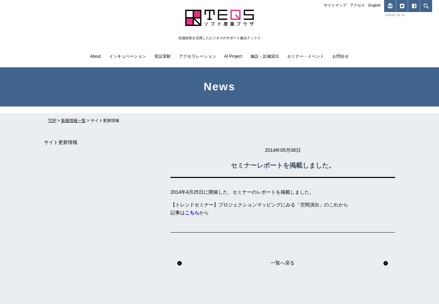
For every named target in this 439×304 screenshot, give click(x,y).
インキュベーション (127, 56)
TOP (52, 120)
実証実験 (162, 56)
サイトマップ (335, 5)
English (374, 5)
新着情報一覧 (73, 120)
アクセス (357, 5)
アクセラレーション (197, 56)
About (95, 56)
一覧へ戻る (283, 263)
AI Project (233, 56)
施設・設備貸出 (264, 56)
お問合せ (340, 56)
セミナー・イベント (305, 56)
